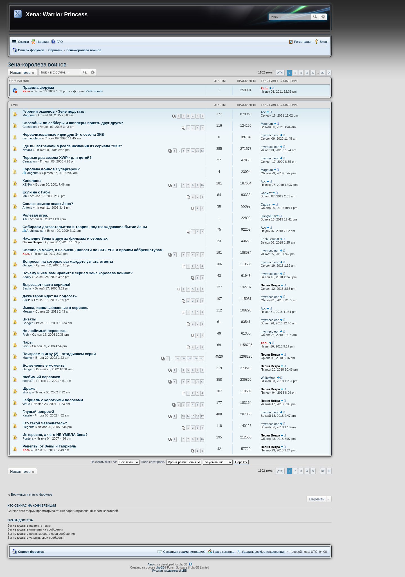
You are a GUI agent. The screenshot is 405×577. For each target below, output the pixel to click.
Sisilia (26, 300)
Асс (263, 112)
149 (189, 358)
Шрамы (29, 388)
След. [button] (329, 73)
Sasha (26, 288)
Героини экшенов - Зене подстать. (54, 111)
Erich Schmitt (270, 239)
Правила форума (38, 87)
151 (201, 358)
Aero (151, 564)
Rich (25, 334)
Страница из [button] (280, 73)
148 (183, 358)
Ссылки (23, 41)
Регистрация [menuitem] (303, 41)
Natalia (27, 150)
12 (202, 150)
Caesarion (29, 126)
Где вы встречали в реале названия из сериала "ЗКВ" (72, 146)
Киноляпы (31, 181)
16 (197, 416)
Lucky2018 (268, 216)
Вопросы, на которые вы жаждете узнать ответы (67, 261)
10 (193, 150)
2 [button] (295, 72)
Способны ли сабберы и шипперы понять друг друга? (72, 123)
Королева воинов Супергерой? (51, 169)
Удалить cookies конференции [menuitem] (263, 551)
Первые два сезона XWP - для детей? (57, 157)
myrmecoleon (31, 138)
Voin (25, 346)
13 (183, 416)
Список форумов (31, 50)
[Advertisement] (53, 482)
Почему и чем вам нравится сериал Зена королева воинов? (77, 273)
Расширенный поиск (323, 17)
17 (202, 416)
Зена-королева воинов (83, 50)
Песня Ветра (32, 242)
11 (197, 150)
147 (177, 358)
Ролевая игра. (35, 215)
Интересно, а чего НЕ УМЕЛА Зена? (55, 435)
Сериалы (55, 50)
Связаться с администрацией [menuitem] (184, 551)
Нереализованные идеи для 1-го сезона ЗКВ (63, 134)
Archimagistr (35, 230)
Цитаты (29, 319)
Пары (27, 342)
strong (26, 392)
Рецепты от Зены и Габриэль (49, 446)
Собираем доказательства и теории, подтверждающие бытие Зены (84, 227)
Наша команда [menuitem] (223, 551)
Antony (27, 207)
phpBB (160, 567)
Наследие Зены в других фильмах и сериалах (65, 238)
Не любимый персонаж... (45, 331)
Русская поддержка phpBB (169, 570)
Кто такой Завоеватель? (44, 423)
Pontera (27, 438)
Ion (24, 196)
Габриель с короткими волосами (52, 400)
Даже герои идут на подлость (49, 296)
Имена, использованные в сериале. (55, 308)
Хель (26, 91)
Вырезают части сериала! (46, 284)
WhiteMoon (268, 377)
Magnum (28, 115)
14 (188, 416)
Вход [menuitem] (323, 41)
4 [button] (307, 72)
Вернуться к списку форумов (31, 494)
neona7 (27, 380)
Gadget (27, 265)
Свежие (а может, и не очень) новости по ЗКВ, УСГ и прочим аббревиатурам (92, 250)
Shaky (26, 277)
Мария (27, 357)
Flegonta (28, 427)
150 (196, 358)
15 (193, 416)
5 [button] (313, 72)
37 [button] (322, 72)
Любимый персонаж (41, 377)
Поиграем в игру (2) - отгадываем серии (59, 354)
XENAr (27, 184)
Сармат (266, 193)
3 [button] (301, 72)
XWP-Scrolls (94, 91)
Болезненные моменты (44, 365)
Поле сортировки (171, 462)
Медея (27, 311)
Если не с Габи (36, 192)
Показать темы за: (115, 462)
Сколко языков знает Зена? (47, 204)
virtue (26, 404)
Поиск (315, 17)
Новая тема (20, 72)
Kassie (27, 415)
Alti (24, 219)
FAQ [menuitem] (60, 41)
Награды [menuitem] (43, 41)
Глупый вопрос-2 (38, 411)
